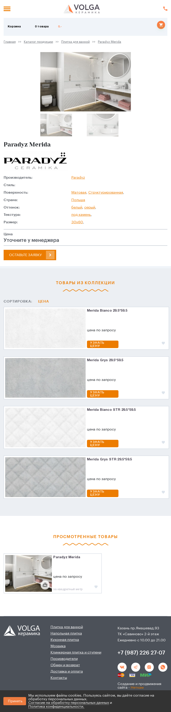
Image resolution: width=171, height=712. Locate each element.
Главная (10, 41)
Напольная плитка (66, 633)
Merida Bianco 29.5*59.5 (107, 310)
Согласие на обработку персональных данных (68, 703)
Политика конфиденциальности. (56, 706)
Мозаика (58, 646)
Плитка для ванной (75, 41)
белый (76, 207)
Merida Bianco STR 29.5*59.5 (111, 409)
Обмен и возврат (65, 665)
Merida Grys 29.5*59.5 (105, 360)
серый (89, 207)
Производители (64, 659)
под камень (81, 214)
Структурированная (105, 192)
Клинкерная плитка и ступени (76, 652)
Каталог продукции (38, 41)
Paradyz (78, 177)
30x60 (77, 222)
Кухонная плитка (65, 640)
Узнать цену (97, 344)
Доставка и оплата (67, 671)
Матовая (78, 192)
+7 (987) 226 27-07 (141, 652)
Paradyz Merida (109, 41)
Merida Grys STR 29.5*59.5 (109, 459)
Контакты (59, 678)
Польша (78, 200)
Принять (15, 701)
